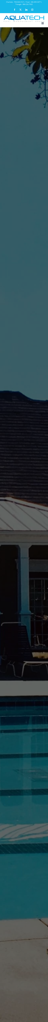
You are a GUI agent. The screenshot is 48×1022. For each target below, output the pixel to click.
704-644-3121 (19, 2)
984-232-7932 (28, 4)
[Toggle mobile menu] (42, 23)
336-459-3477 (36, 2)
